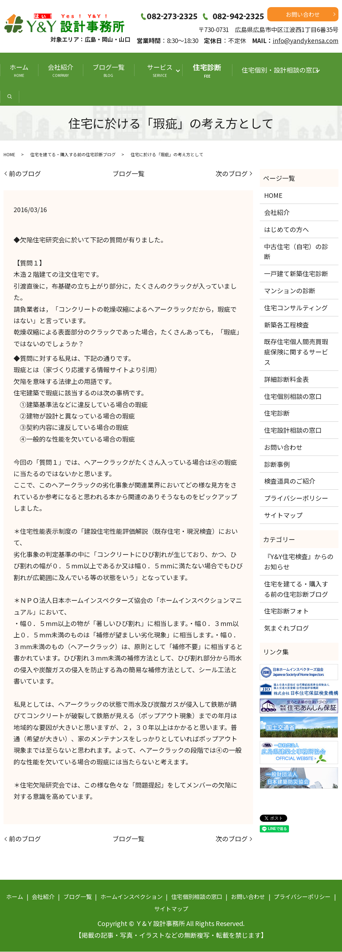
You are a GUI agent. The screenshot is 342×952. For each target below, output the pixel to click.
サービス (161, 70)
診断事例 (277, 464)
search (9, 97)
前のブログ (25, 173)
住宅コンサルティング (296, 307)
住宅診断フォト (286, 611)
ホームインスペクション (131, 897)
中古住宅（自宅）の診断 (296, 252)
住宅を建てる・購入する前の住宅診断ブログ (73, 155)
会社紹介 (60, 70)
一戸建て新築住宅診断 (296, 273)
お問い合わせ (303, 14)
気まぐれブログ (286, 628)
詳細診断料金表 (286, 379)
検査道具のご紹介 (289, 481)
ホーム (19, 70)
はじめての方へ (286, 229)
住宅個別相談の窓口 (293, 396)
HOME (9, 155)
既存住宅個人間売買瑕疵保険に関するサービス (296, 352)
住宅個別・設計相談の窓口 (280, 69)
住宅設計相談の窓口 (293, 430)
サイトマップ (283, 515)
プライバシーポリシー (296, 498)
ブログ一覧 (109, 70)
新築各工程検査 (286, 325)
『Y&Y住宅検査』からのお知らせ (298, 562)
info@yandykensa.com (305, 40)
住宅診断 (207, 70)
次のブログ (232, 173)
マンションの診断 (289, 290)
